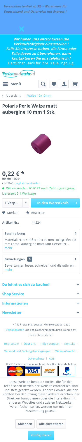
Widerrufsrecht (65, 351)
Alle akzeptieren (51, 424)
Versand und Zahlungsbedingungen (27, 351)
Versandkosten (15, 330)
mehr (8, 248)
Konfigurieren (41, 435)
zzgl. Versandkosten (28, 183)
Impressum (11, 344)
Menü (12, 83)
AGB (51, 358)
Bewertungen (15, 259)
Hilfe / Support (49, 344)
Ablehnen (25, 424)
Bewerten (35, 213)
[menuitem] (11, 84)
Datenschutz (36, 358)
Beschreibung (15, 233)
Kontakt (69, 344)
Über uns (30, 344)
